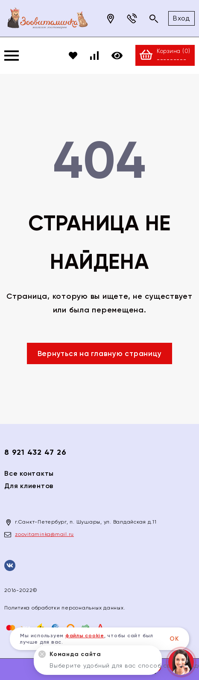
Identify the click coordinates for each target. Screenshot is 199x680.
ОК (174, 638)
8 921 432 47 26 (35, 452)
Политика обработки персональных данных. (64, 608)
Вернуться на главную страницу (100, 353)
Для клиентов (28, 486)
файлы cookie (84, 636)
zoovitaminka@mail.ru (44, 534)
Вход (181, 18)
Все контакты (29, 473)
